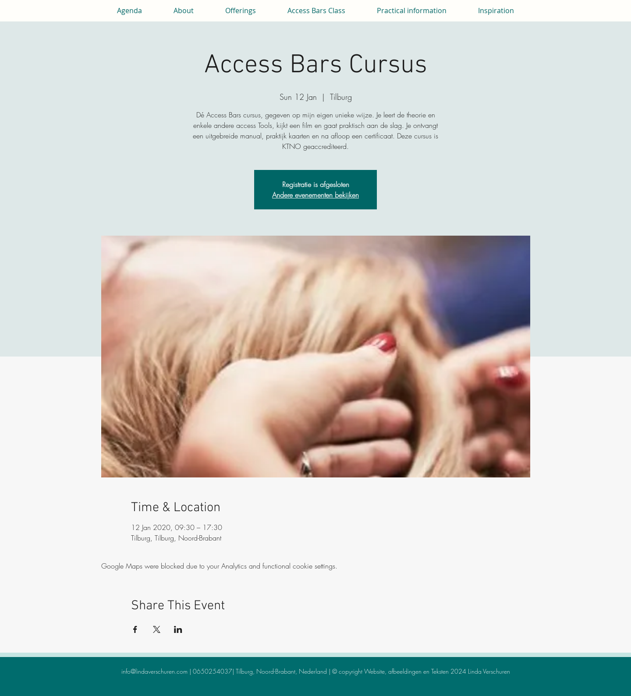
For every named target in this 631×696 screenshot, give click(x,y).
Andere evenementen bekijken (315, 195)
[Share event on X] (156, 629)
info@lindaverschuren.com (154, 671)
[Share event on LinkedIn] (178, 629)
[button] (183, 10)
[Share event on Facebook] (135, 629)
